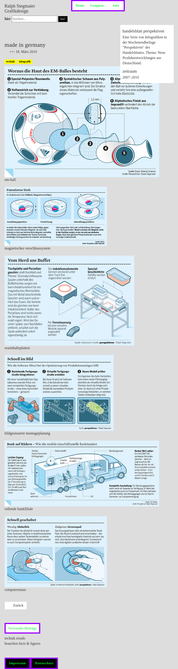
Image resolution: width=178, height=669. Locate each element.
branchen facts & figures (22, 643)
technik (10, 61)
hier (8, 19)
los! (62, 19)
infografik (25, 61)
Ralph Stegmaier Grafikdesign (20, 8)
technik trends (15, 638)
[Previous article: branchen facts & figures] (16, 606)
